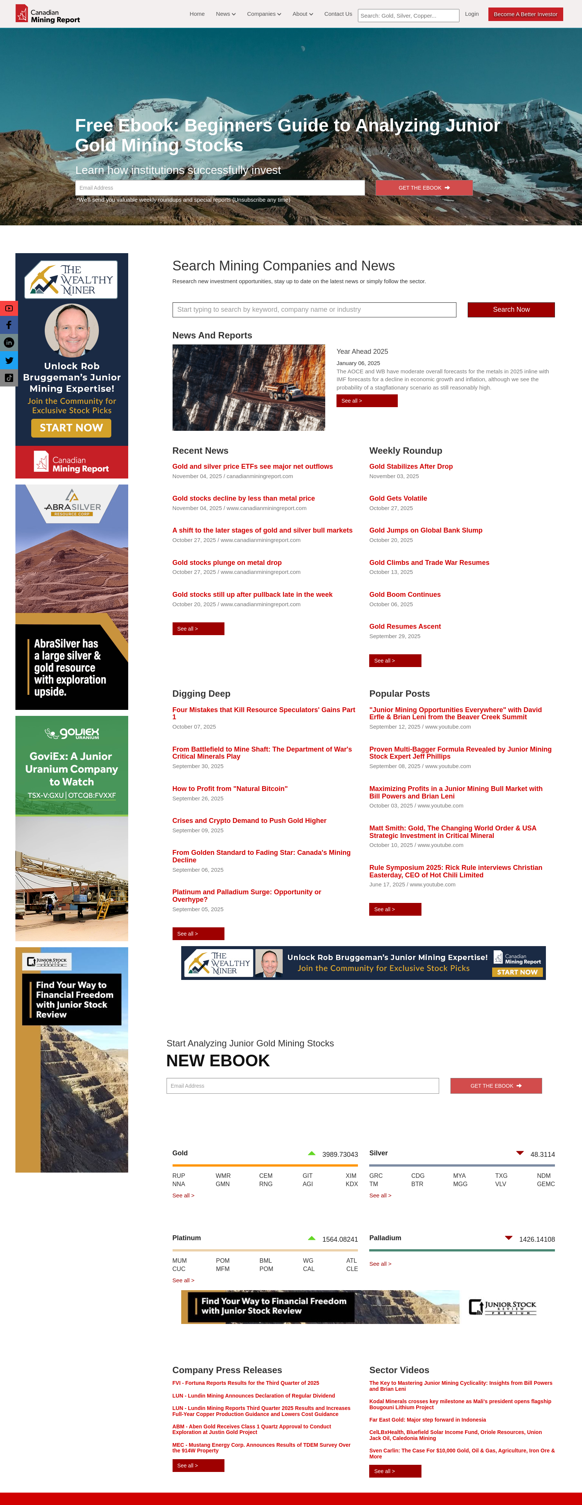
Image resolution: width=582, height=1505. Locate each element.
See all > (351, 401)
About (303, 14)
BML (265, 1260)
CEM (266, 1176)
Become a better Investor (526, 14)
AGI (308, 1184)
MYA (459, 1176)
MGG (460, 1184)
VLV (500, 1184)
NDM (543, 1176)
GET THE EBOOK (424, 188)
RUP (179, 1176)
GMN (223, 1184)
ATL (351, 1260)
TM (373, 1184)
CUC (179, 1269)
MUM (180, 1260)
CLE (352, 1269)
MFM (222, 1269)
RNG (266, 1184)
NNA (179, 1184)
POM (222, 1260)
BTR (417, 1184)
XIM (351, 1176)
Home (197, 14)
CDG (418, 1176)
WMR (223, 1176)
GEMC (546, 1184)
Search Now (511, 309)
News (226, 14)
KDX (352, 1184)
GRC (376, 1176)
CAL (309, 1269)
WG (308, 1260)
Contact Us (338, 14)
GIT (308, 1176)
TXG (501, 1176)
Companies (264, 14)
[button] (9, 308)
